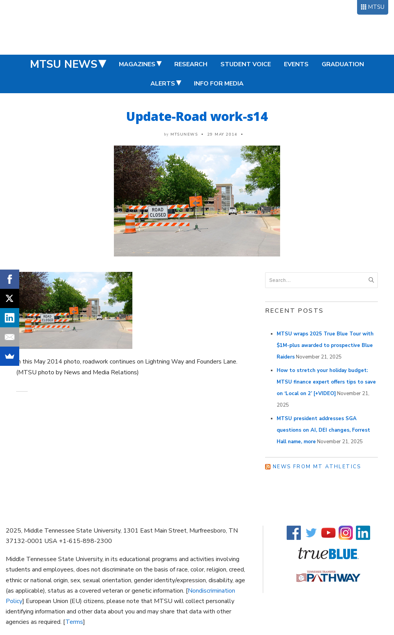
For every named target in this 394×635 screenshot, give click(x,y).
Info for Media (219, 83)
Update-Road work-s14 (197, 116)
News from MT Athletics (317, 466)
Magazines (137, 64)
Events (296, 64)
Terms (74, 622)
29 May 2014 (222, 134)
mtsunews (184, 134)
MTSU (376, 7)
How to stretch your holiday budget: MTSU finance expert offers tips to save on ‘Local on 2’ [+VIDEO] (326, 382)
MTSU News (63, 64)
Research (190, 64)
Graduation (343, 64)
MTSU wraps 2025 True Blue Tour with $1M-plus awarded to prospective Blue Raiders (325, 345)
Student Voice (245, 64)
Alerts (162, 83)
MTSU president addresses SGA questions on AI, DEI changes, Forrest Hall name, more (323, 430)
